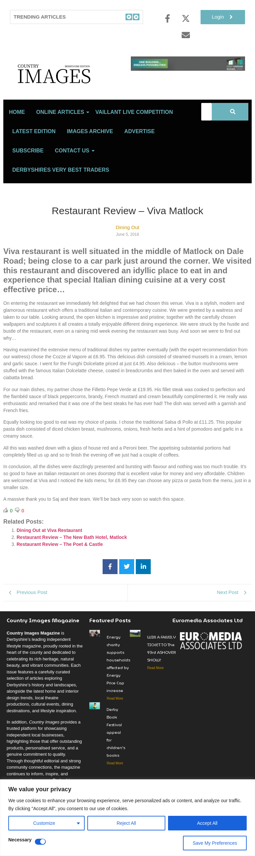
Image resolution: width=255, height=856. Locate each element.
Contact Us (73, 160)
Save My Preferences (215, 843)
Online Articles (61, 121)
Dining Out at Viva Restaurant (49, 539)
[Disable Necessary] (40, 842)
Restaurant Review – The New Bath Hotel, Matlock (72, 546)
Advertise (139, 140)
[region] (127, 817)
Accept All (207, 823)
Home (17, 121)
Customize (44, 823)
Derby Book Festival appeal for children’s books (116, 742)
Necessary (20, 839)
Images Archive (90, 140)
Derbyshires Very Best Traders (60, 179)
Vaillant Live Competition (134, 121)
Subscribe (27, 160)
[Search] (206, 121)
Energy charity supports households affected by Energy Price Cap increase (118, 673)
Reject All (126, 823)
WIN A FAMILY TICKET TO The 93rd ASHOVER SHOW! (161, 657)
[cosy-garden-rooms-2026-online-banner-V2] (188, 69)
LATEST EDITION (33, 140)
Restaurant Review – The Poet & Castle (60, 553)
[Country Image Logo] (67, 78)
